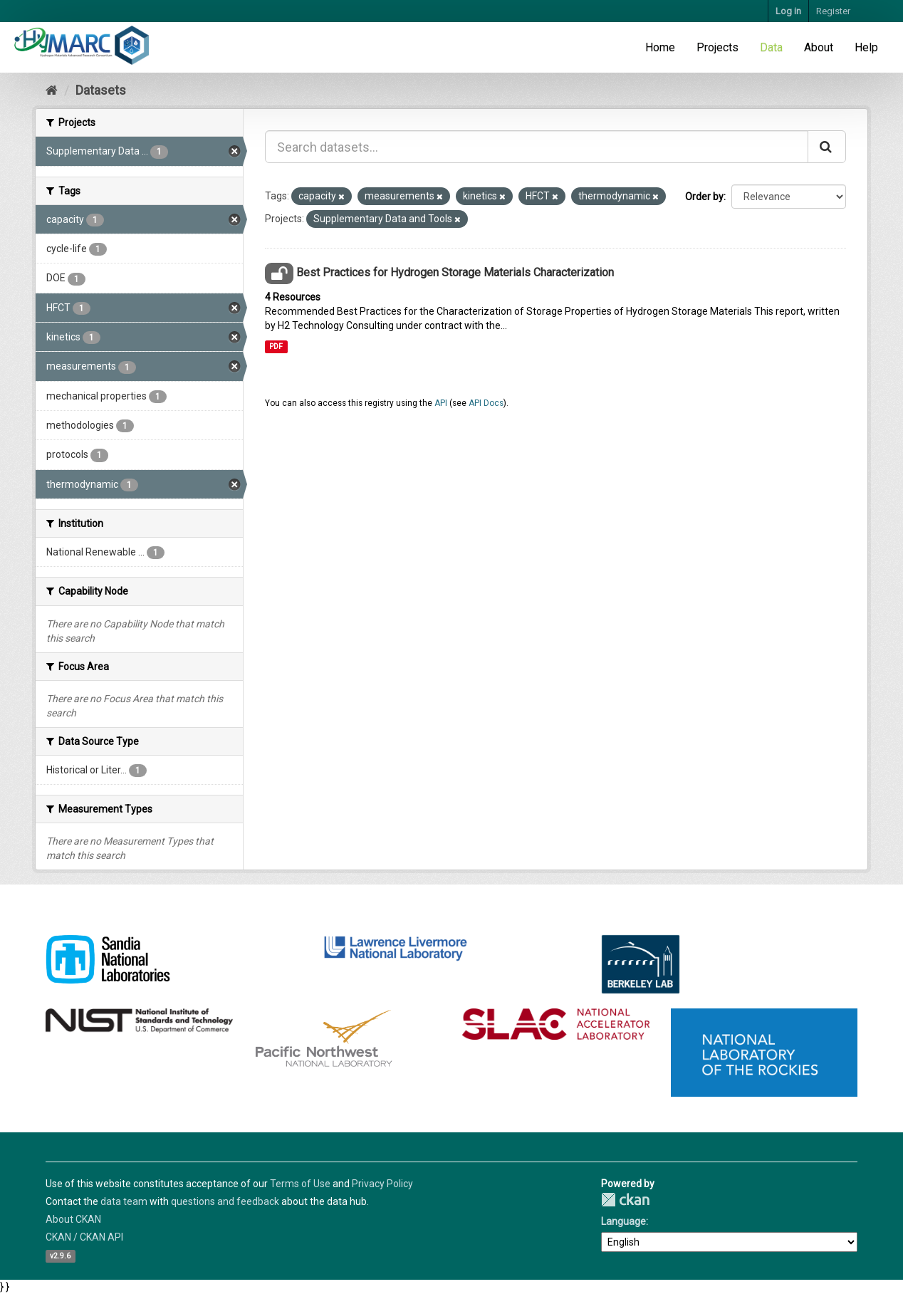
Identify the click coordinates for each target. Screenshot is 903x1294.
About (818, 47)
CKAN (625, 1199)
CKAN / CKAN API (84, 1237)
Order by (704, 196)
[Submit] (827, 146)
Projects (717, 47)
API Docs (486, 403)
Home (660, 47)
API (440, 403)
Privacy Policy (382, 1183)
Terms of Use (300, 1183)
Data (771, 47)
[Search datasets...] (536, 146)
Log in (788, 11)
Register (833, 11)
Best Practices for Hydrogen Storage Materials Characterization (455, 272)
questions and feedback (225, 1201)
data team (123, 1201)
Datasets (100, 90)
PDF (276, 346)
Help (866, 47)
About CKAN (73, 1219)
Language (623, 1221)
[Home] (52, 90)
